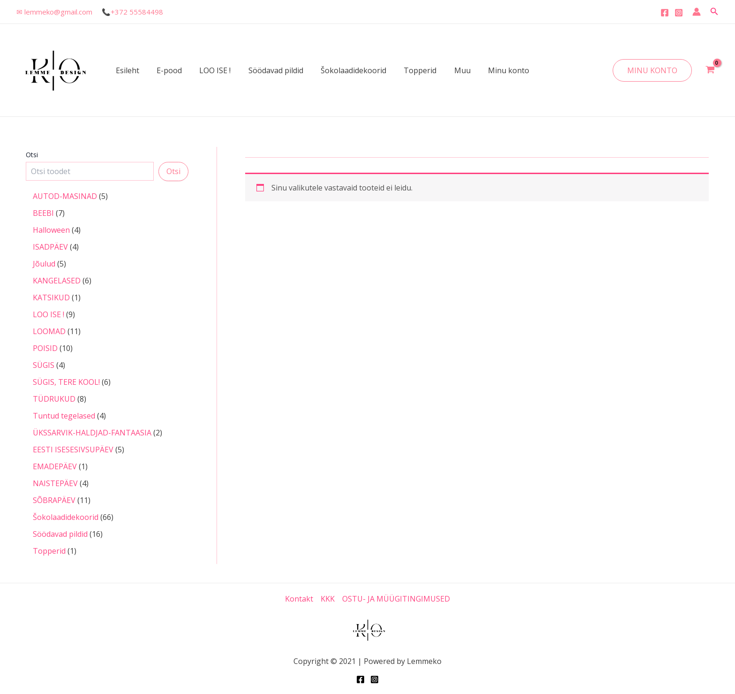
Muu (446, 70)
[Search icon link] (714, 12)
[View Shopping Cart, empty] (710, 70)
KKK (328, 599)
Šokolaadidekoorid (342, 70)
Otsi (32, 154)
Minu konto (489, 70)
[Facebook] (664, 12)
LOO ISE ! (209, 70)
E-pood (165, 70)
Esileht (126, 70)
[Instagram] (679, 12)
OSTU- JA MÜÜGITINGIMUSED (396, 599)
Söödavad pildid (267, 70)
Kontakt (299, 599)
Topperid (406, 70)
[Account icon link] (696, 12)
